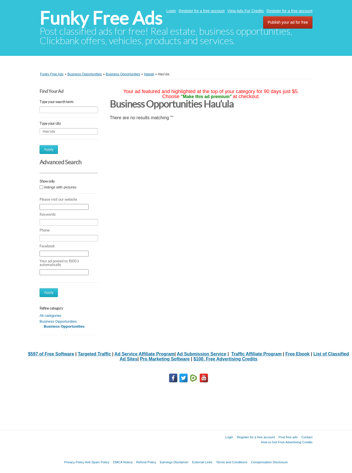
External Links (202, 462)
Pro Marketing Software (165, 359)
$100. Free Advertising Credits (226, 359)
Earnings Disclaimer (174, 462)
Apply (48, 149)
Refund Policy (146, 462)
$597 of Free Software (51, 354)
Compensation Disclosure (269, 462)
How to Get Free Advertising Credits (286, 442)
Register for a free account (202, 11)
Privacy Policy (74, 462)
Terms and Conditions (231, 462)
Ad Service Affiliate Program (144, 354)
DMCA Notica (123, 462)
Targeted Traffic (94, 354)
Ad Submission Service (201, 354)
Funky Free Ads (101, 18)
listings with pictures (60, 187)
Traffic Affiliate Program (256, 354)
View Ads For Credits (246, 11)
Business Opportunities (58, 321)
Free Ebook (297, 354)
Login (171, 11)
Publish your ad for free (288, 22)
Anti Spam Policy (97, 462)
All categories (50, 315)
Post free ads (287, 437)
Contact (306, 437)
